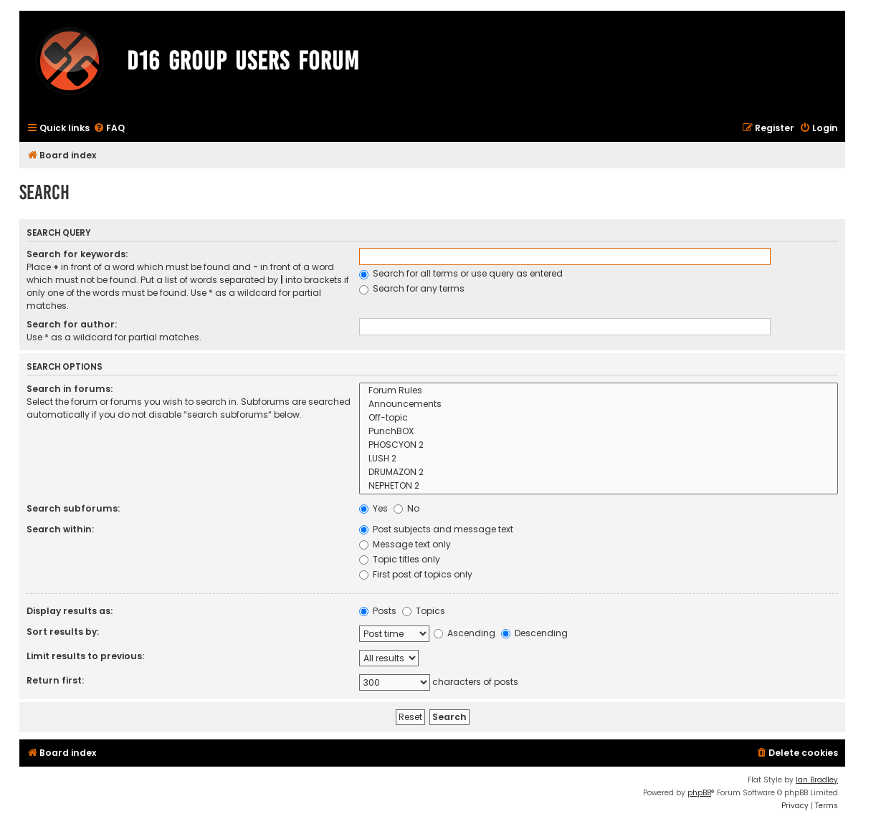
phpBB (699, 792)
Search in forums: (70, 389)
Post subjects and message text (436, 529)
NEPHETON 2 (599, 486)
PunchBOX (599, 431)
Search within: (60, 529)
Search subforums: (73, 508)
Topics (423, 611)
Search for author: (72, 324)
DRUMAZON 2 (599, 472)
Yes (373, 508)
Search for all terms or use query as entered (461, 273)
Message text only (405, 544)
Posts (377, 611)
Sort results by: (63, 631)
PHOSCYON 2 (599, 445)
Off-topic (599, 418)
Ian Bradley (817, 780)
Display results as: (70, 611)
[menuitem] (109, 128)
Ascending (464, 633)
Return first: (55, 680)
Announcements (599, 404)
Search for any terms (412, 288)
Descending (534, 633)
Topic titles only (399, 559)
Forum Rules (599, 391)
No (406, 508)
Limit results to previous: (85, 656)
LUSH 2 (599, 459)
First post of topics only (415, 574)
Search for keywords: (77, 254)
